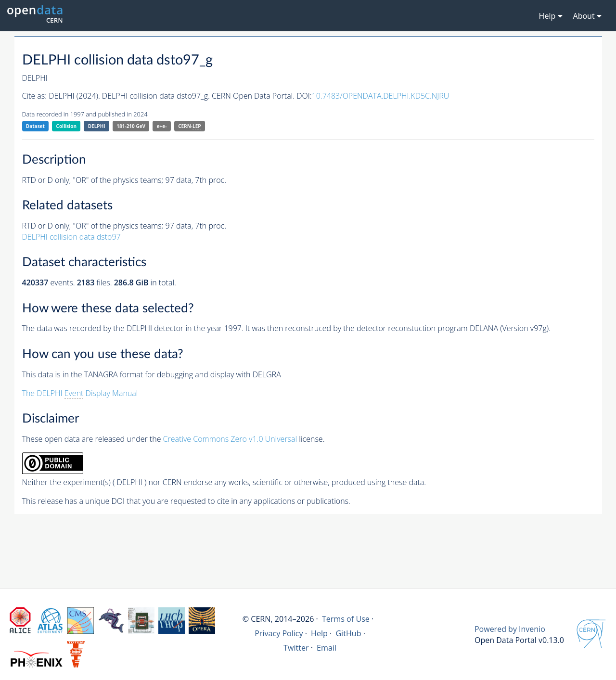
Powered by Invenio (510, 629)
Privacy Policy (279, 633)
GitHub (348, 633)
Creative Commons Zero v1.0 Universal (230, 439)
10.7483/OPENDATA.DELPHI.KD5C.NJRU (380, 95)
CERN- (189, 126)
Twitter (296, 647)
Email (326, 647)
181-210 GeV (130, 126)
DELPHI (96, 126)
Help (319, 633)
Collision (66, 126)
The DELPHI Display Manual (80, 393)
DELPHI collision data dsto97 (71, 236)
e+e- (162, 126)
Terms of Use (346, 619)
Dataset (35, 126)
